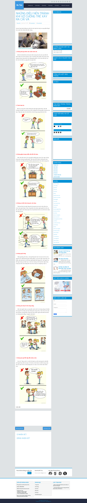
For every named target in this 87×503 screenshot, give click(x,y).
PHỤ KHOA (56, 170)
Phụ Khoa (36, 490)
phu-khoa (55, 213)
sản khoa (44, 5)
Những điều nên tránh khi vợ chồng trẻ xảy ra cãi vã (32, 16)
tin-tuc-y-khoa (56, 232)
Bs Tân (19, 5)
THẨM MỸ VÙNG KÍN (57, 174)
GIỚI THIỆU (56, 167)
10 (54, 132)
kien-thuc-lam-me (57, 195)
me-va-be (55, 201)
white (56, 126)
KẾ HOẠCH (56, 172)
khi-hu (55, 193)
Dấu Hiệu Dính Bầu (63, 259)
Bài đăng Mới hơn (19, 428)
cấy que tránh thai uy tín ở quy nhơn (64, 251)
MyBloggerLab (48, 501)
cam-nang (55, 185)
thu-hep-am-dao (56, 230)
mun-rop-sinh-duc (57, 203)
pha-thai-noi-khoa (57, 211)
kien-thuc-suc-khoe (57, 197)
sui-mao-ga (56, 224)
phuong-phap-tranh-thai (58, 218)
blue (58, 126)
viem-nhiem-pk (56, 242)
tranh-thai (55, 234)
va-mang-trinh (56, 238)
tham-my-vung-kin (57, 228)
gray (60, 126)
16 (60, 132)
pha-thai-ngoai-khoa (57, 209)
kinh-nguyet (56, 199)
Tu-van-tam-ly (32, 23)
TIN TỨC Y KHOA (57, 176)
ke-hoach (55, 191)
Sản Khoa (36, 488)
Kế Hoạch (57, 5)
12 (56, 132)
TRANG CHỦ (56, 165)
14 (58, 132)
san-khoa (55, 220)
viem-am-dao (56, 240)
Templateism (43, 501)
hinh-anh (55, 189)
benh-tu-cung (56, 183)
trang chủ (30, 5)
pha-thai (55, 207)
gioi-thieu (55, 187)
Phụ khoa (50, 5)
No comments (39, 23)
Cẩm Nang (37, 5)
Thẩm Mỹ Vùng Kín (65, 5)
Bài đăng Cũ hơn (47, 428)
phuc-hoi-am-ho (56, 216)
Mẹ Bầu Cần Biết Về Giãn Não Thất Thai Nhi (65, 267)
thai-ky (55, 226)
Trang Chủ (37, 484)
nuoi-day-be (56, 205)
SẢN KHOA (56, 169)
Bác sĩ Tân (18, 23)
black (54, 126)
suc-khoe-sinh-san (57, 222)
